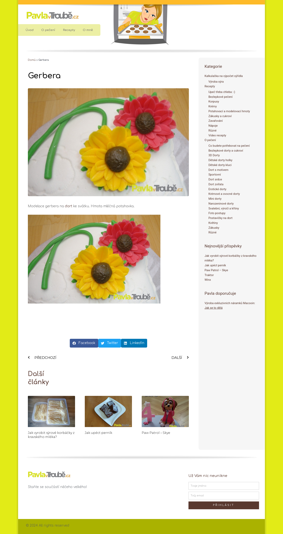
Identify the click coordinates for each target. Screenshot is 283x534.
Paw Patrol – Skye (156, 433)
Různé (212, 130)
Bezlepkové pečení (220, 97)
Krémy (212, 106)
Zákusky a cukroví (220, 116)
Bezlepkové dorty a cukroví (225, 150)
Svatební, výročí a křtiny (223, 208)
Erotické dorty (217, 189)
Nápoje (213, 125)
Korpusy (213, 101)
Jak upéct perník (98, 433)
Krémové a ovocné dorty (224, 194)
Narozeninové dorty (221, 203)
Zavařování (215, 121)
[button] (84, 343)
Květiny (213, 223)
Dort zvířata (215, 184)
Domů (32, 60)
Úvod (30, 30)
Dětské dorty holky (220, 160)
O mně (88, 30)
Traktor (209, 275)
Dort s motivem (218, 170)
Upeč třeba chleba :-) (221, 92)
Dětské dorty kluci (220, 165)
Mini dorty (214, 198)
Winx (207, 280)
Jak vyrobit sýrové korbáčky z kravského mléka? (51, 435)
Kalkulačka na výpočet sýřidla (223, 76)
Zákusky (213, 227)
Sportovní (214, 174)
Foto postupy (216, 213)
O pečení (48, 30)
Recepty (69, 30)
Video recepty (217, 135)
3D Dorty (214, 155)
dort (68, 206)
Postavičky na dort (220, 218)
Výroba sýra (216, 81)
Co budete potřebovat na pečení (229, 145)
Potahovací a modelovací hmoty (229, 111)
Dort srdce (215, 179)
